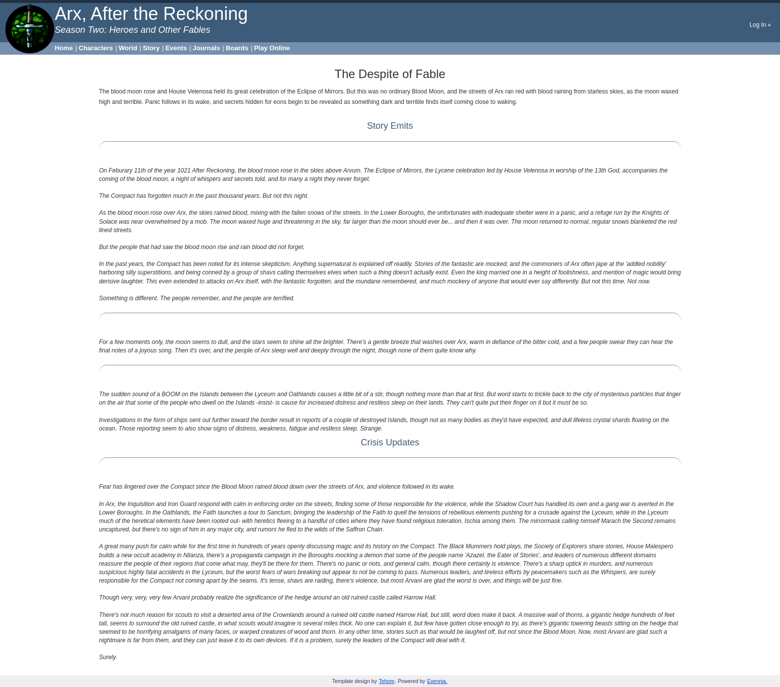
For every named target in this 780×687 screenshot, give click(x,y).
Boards (237, 48)
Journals (206, 48)
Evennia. (437, 681)
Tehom (386, 681)
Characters (96, 48)
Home (64, 48)
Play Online (272, 48)
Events (176, 48)
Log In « (760, 24)
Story (151, 48)
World (128, 48)
